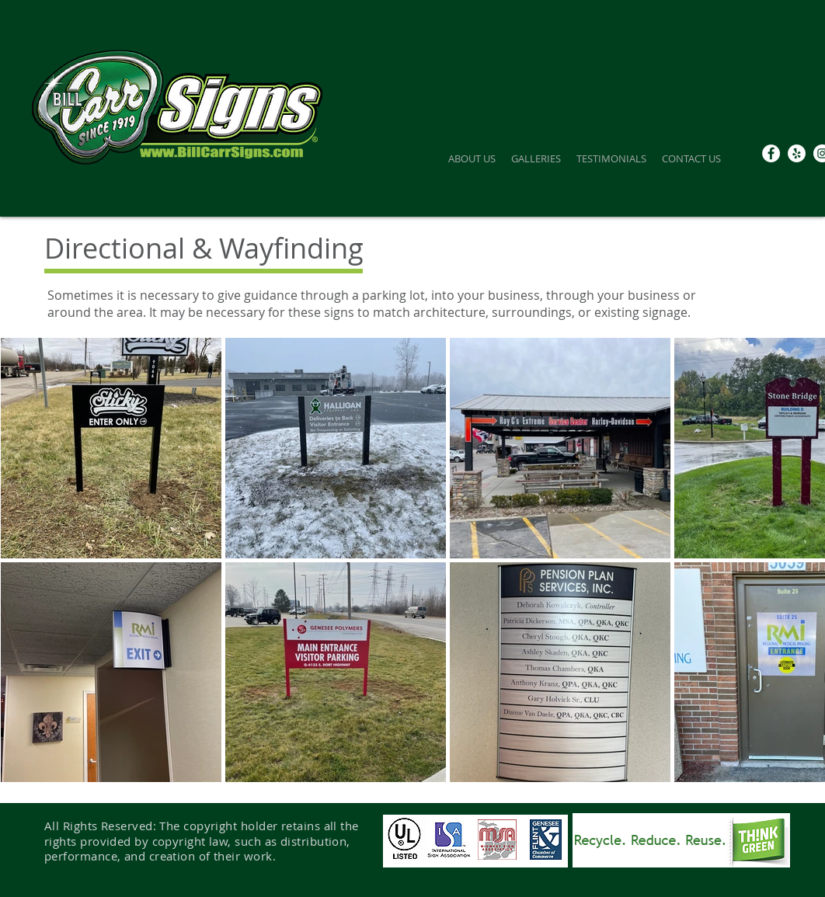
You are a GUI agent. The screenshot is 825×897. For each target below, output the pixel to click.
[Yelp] (797, 153)
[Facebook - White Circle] (771, 153)
